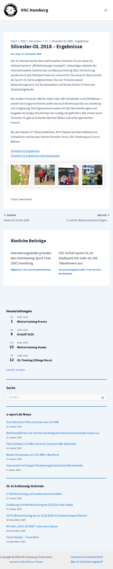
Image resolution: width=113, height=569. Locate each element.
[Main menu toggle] (106, 10)
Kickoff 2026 (25, 334)
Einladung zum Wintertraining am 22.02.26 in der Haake (39, 505)
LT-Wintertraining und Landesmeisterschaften (34, 494)
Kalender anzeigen (15, 369)
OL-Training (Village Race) (34, 360)
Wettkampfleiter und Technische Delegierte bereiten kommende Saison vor (52, 433)
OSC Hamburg (34, 10)
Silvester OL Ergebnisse (25, 151)
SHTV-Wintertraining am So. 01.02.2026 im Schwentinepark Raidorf (46, 515)
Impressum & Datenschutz (87, 557)
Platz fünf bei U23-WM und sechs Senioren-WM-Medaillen (41, 444)
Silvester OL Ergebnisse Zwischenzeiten (35, 156)
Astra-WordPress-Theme (28, 561)
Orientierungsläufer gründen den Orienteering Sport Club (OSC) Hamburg (31, 258)
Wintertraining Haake (31, 347)
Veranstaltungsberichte (72, 269)
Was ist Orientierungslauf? (87, 561)
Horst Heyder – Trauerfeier (22, 537)
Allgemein (16, 269)
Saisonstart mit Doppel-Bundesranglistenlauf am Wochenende (44, 465)
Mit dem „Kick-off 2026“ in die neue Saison (32, 526)
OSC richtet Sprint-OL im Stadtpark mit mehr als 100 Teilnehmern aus (78, 258)
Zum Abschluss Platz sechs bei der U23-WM (32, 422)
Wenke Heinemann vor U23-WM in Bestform (32, 455)
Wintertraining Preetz (32, 321)
